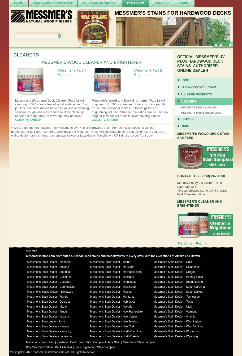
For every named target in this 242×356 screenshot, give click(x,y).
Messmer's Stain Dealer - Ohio (173, 262)
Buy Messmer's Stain (39, 347)
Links (184, 3)
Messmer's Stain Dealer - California (49, 277)
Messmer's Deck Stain (40, 342)
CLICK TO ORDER (28, 119)
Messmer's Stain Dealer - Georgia (48, 301)
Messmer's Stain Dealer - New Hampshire (116, 311)
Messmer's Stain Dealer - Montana (112, 296)
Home (18, 3)
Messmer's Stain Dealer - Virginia (174, 316)
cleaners (135, 3)
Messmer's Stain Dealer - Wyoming (176, 336)
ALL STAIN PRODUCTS (100, 3)
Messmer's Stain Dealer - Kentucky (49, 331)
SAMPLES (162, 3)
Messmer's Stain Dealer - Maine (110, 262)
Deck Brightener (84, 347)
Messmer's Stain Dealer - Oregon (175, 272)
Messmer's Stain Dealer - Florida (47, 296)
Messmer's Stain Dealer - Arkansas (49, 272)
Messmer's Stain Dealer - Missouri (111, 291)
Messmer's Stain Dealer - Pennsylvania (178, 277)
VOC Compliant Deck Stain (103, 342)
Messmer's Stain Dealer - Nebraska (112, 301)
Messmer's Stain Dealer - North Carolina (115, 331)
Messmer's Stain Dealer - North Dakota (114, 336)
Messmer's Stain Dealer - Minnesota (113, 281)
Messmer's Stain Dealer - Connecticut (51, 286)
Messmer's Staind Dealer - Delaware (50, 291)
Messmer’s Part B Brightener (148, 72)
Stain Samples (106, 347)
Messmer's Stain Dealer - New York (112, 326)
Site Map (31, 251)
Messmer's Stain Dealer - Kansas (48, 326)
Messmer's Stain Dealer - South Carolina (179, 286)
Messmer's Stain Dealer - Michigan (112, 277)
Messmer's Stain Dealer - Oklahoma (176, 267)
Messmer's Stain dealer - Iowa (46, 321)
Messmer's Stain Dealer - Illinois (47, 311)
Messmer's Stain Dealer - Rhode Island (178, 281)
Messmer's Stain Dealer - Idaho (47, 306)
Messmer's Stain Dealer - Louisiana (49, 336)
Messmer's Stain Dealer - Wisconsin (176, 331)
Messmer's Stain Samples (139, 342)
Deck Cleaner (63, 347)
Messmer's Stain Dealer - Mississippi (113, 286)
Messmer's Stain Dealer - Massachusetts (116, 272)
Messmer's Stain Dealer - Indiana (48, 316)
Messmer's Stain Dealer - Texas (174, 301)
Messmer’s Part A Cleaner (199, 107)
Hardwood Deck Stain (53, 3)
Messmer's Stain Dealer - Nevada (111, 306)
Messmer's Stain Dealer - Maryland (112, 267)
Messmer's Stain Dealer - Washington (177, 321)
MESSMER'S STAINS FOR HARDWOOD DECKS (173, 13)
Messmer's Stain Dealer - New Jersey (113, 316)
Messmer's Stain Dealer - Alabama (49, 262)
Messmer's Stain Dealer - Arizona (48, 267)
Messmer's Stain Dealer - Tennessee (177, 296)
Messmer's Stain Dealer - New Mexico (114, 321)
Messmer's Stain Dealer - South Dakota (178, 291)
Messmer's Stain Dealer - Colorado (49, 281)
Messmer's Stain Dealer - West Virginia (178, 326)
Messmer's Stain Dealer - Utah (173, 306)
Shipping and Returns (192, 243)
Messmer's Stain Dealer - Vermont (175, 311)
